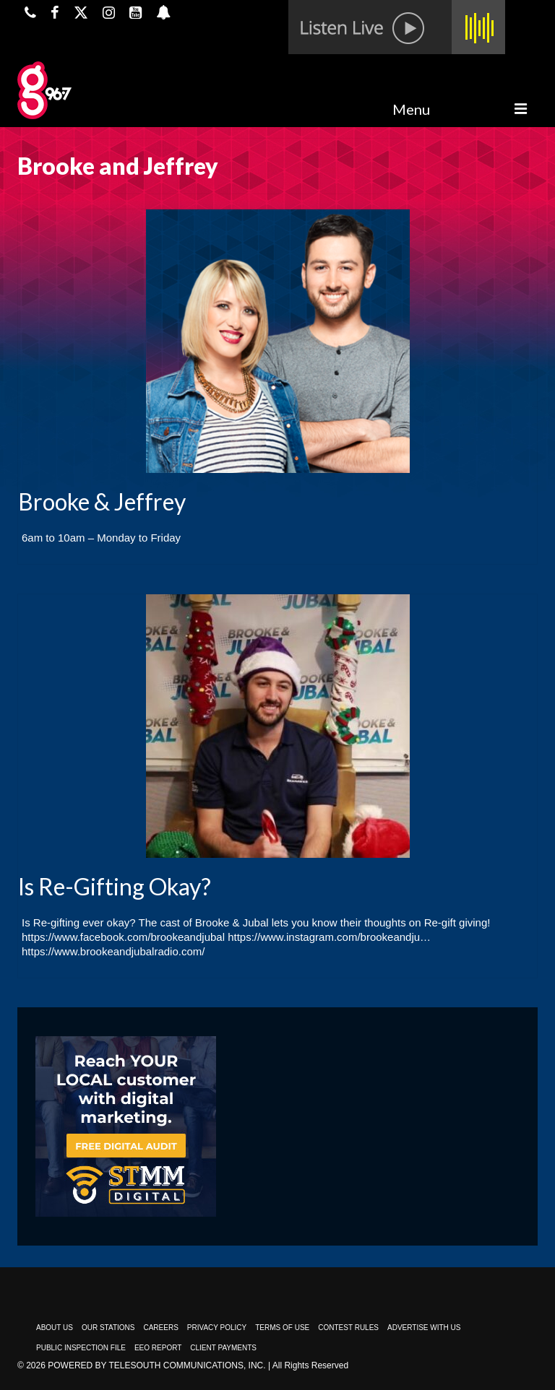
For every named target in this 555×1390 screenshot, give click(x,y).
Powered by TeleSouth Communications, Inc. (156, 1365)
